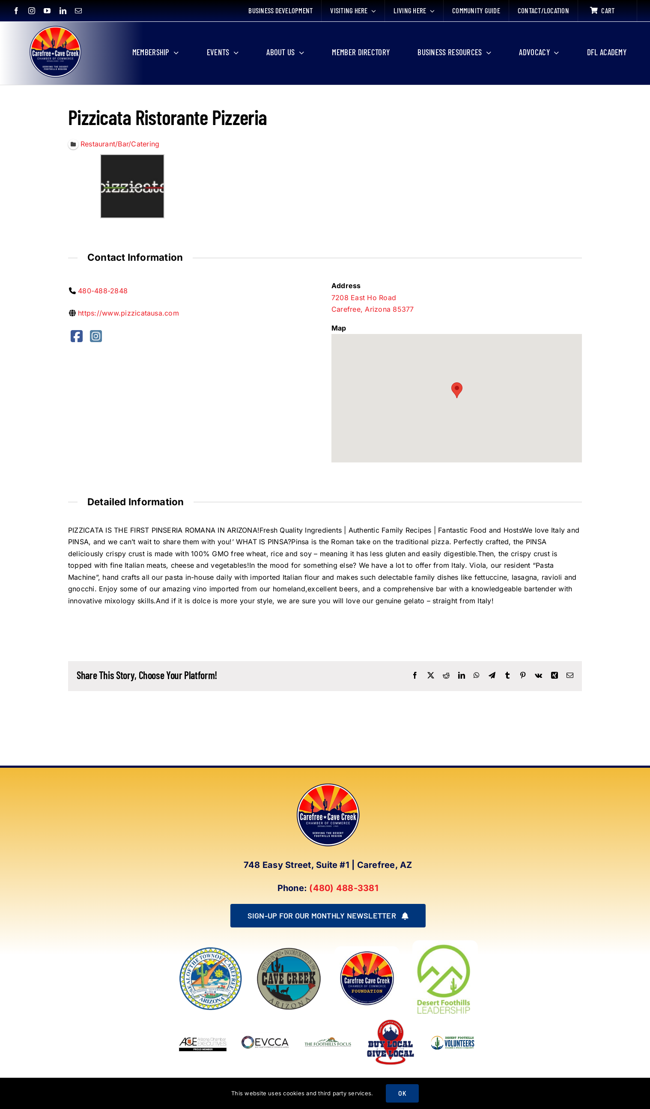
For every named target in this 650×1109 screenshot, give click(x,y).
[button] (456, 391)
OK (402, 1093)
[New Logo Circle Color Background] (55, 26)
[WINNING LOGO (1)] (453, 1033)
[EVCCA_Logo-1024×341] (265, 1021)
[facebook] (16, 10)
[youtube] (47, 10)
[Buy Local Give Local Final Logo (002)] (390, 1021)
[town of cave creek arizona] (289, 949)
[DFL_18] (445, 943)
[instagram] (31, 10)
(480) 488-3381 (343, 888)
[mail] (78, 10)
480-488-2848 (103, 290)
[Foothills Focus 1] (328, 1039)
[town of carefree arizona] (211, 949)
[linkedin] (63, 10)
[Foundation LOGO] (367, 949)
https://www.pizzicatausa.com (128, 313)
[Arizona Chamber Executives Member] (203, 1021)
